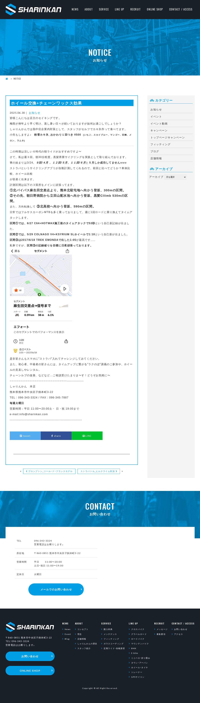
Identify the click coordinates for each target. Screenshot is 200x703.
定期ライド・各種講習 (114, 648)
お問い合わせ (180, 629)
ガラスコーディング (114, 643)
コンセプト (83, 629)
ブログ (154, 151)
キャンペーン (159, 130)
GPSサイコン (137, 676)
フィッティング (160, 144)
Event (68, 634)
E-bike (134, 653)
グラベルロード (139, 634)
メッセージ (162, 629)
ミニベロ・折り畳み (140, 657)
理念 (79, 634)
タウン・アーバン (139, 662)
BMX (133, 648)
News (68, 629)
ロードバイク (138, 638)
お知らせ (34, 113)
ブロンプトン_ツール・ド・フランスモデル (50, 471)
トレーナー (136, 672)
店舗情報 (156, 158)
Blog (67, 638)
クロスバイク (138, 629)
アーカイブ (156, 177)
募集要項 (161, 634)
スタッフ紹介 (84, 648)
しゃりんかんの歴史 (87, 643)
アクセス (178, 634)
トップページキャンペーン (167, 137)
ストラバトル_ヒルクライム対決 (98, 471)
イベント (156, 116)
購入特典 (108, 629)
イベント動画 (159, 123)
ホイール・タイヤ (139, 667)
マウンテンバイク (140, 643)
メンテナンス (110, 634)
